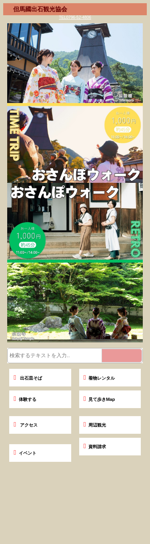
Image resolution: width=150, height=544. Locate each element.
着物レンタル (99, 378)
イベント (25, 453)
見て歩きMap (99, 399)
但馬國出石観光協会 (40, 9)
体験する (25, 399)
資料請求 (95, 446)
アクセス (25, 425)
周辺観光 (95, 425)
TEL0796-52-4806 (75, 17)
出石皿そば (28, 378)
